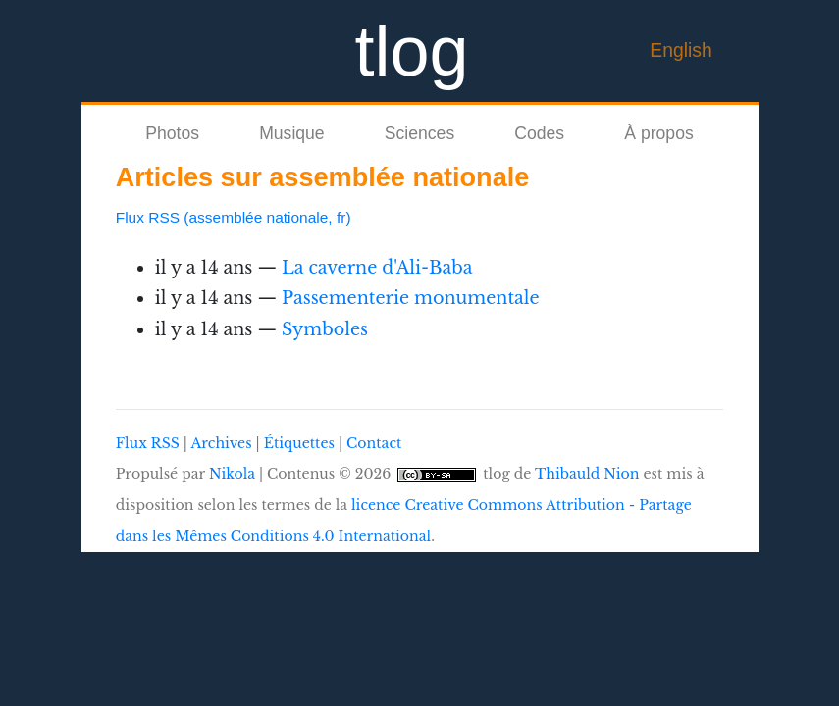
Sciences (419, 133)
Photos (172, 133)
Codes (539, 133)
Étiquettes (299, 443)
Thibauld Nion (587, 473)
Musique (292, 133)
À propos (658, 133)
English (681, 50)
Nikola (232, 473)
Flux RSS (148, 443)
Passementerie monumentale (411, 298)
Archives (220, 443)
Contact (373, 443)
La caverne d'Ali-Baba (377, 267)
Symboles (325, 329)
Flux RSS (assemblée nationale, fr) (233, 217)
